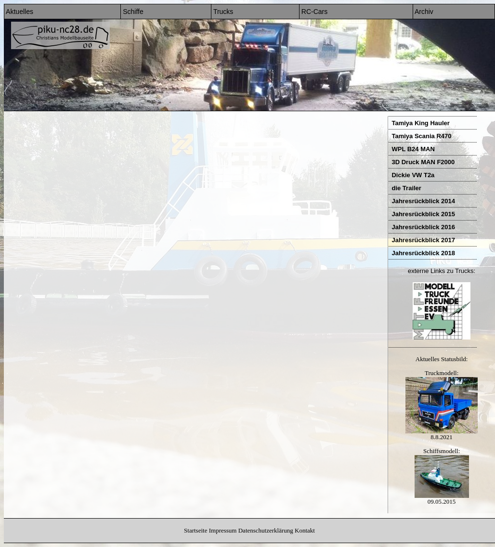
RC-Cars (313, 11)
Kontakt (305, 530)
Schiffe (132, 11)
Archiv (423, 11)
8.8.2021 (441, 434)
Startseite (195, 530)
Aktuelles (18, 11)
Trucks (222, 11)
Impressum (223, 530)
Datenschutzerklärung (265, 530)
